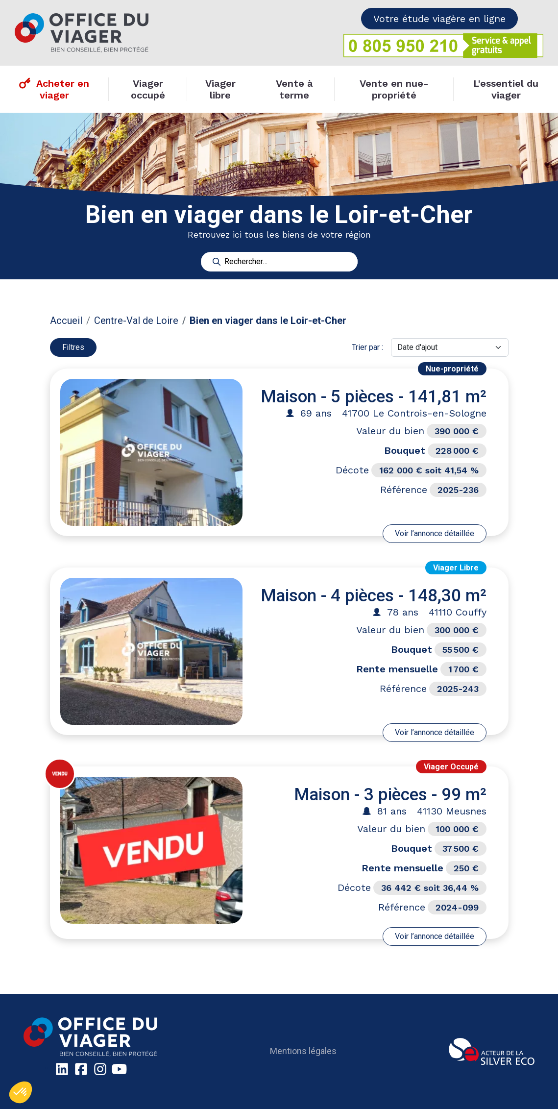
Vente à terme (294, 89)
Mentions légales (303, 1051)
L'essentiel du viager (505, 89)
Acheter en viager (62, 89)
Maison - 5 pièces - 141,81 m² (373, 397)
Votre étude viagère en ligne (439, 19)
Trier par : (367, 347)
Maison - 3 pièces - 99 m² (390, 795)
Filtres (73, 347)
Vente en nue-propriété (394, 89)
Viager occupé (148, 89)
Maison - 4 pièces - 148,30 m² (373, 596)
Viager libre (220, 89)
